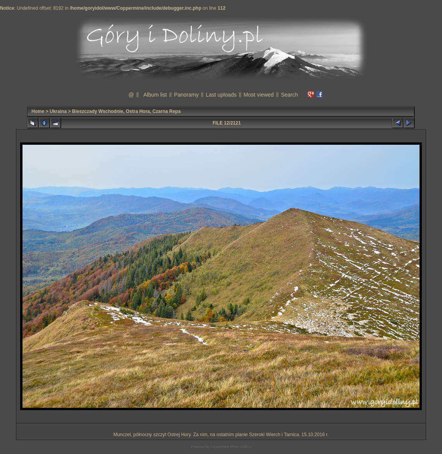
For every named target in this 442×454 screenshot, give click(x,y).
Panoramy (186, 95)
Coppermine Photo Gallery (230, 447)
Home (37, 111)
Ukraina (58, 111)
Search (289, 95)
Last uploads (221, 95)
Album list (155, 95)
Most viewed (258, 95)
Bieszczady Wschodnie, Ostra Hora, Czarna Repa (126, 111)
